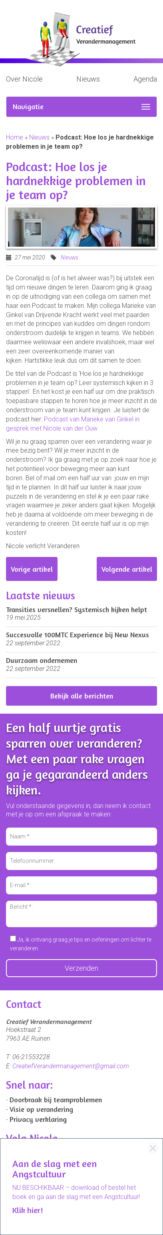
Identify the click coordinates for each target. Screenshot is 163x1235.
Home (14, 137)
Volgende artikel (126, 569)
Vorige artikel (32, 569)
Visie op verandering (41, 1109)
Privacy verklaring (38, 1119)
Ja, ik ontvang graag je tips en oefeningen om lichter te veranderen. (80, 944)
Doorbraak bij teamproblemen (56, 1099)
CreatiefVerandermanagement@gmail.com (70, 1066)
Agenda (145, 79)
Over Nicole (24, 79)
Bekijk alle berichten (81, 695)
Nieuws (88, 79)
